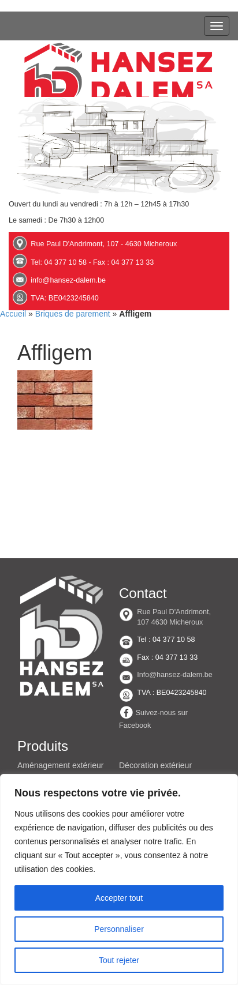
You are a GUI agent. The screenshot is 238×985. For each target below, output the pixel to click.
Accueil (13, 313)
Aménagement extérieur (60, 765)
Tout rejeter (119, 960)
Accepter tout (119, 898)
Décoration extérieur (155, 765)
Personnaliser (119, 929)
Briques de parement (72, 313)
